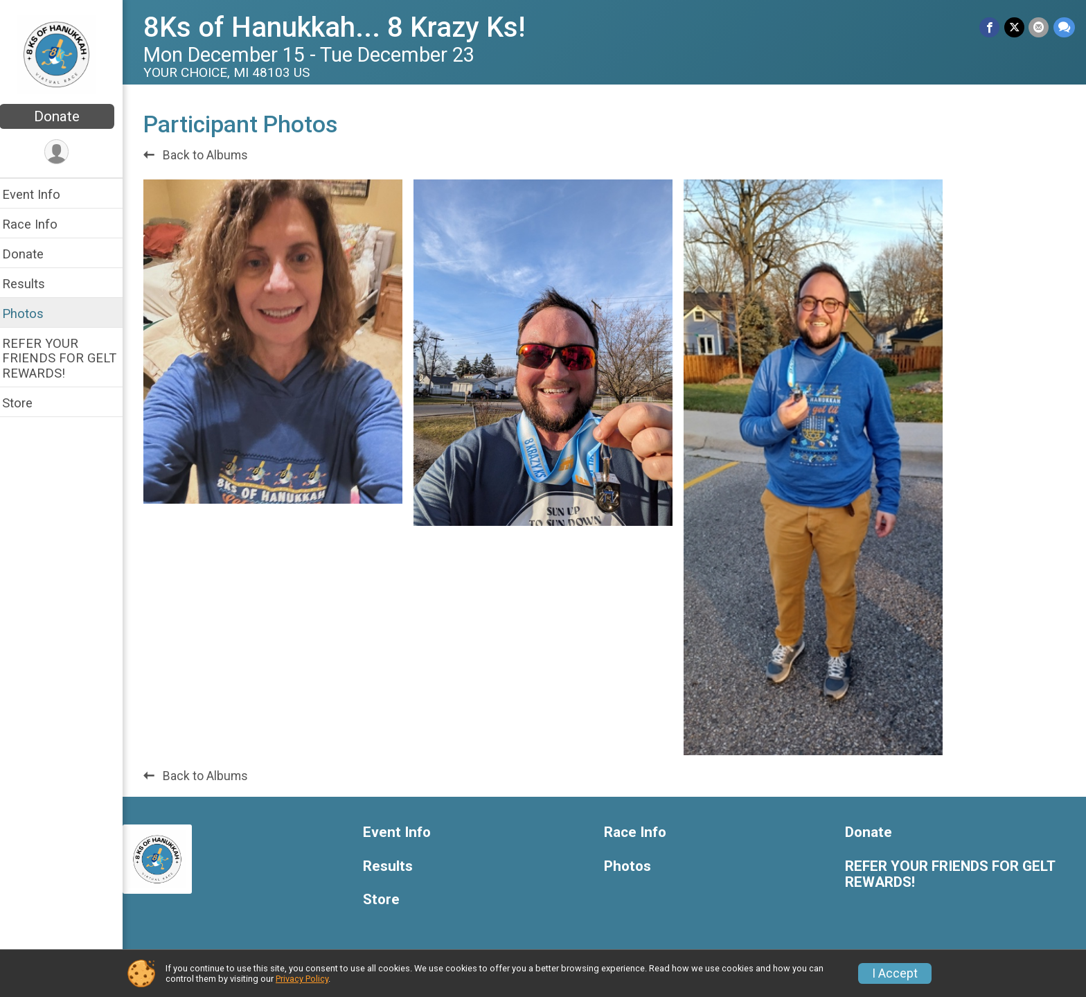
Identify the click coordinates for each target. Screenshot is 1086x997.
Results (32, 283)
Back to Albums (204, 155)
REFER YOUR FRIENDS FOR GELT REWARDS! (68, 358)
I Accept (895, 973)
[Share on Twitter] (1015, 27)
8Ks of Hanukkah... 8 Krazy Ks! (343, 27)
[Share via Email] (1039, 27)
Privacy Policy (302, 978)
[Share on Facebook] (991, 27)
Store (26, 403)
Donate (66, 116)
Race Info (38, 224)
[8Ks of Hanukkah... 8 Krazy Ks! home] (66, 53)
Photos (32, 313)
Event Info (40, 194)
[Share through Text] (1064, 27)
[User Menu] (66, 152)
